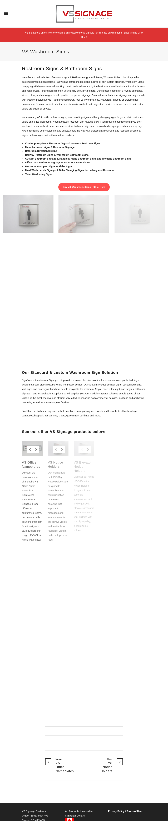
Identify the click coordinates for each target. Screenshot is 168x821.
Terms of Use (134, 811)
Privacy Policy (116, 811)
